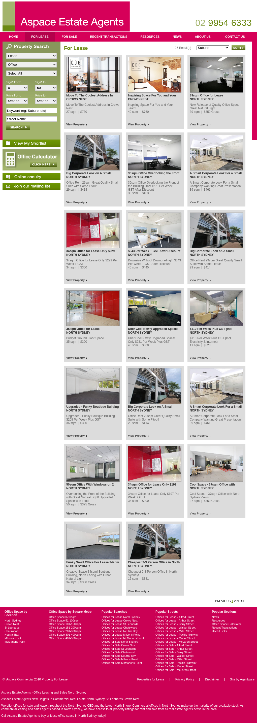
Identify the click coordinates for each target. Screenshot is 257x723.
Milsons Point (13, 638)
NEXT (241, 601)
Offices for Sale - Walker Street (174, 655)
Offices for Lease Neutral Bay (120, 631)
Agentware (247, 679)
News (177, 37)
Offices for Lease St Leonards (120, 624)
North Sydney (13, 620)
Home (13, 37)
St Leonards (12, 627)
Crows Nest (12, 624)
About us (203, 37)
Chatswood (11, 631)
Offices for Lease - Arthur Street (174, 620)
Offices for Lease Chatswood (119, 627)
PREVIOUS (223, 601)
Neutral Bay (12, 634)
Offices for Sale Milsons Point (120, 659)
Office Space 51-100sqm (64, 620)
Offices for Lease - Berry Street (174, 624)
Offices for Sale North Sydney (120, 641)
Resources (149, 37)
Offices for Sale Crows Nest (119, 645)
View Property (75, 124)
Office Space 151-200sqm (65, 627)
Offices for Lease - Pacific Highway (176, 634)
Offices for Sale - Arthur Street (173, 648)
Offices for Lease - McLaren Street (176, 641)
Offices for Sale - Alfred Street (173, 645)
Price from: (13, 95)
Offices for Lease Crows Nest (120, 620)
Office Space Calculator (226, 624)
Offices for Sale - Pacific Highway (175, 662)
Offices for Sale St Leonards (119, 648)
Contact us (235, 37)
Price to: (40, 95)
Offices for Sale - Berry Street (173, 652)
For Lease (40, 37)
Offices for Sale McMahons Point (122, 662)
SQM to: (40, 82)
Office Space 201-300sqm (65, 631)
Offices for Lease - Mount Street (175, 638)
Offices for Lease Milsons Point (121, 634)
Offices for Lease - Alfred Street (174, 616)
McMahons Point (15, 641)
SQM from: (13, 82)
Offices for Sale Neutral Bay (119, 655)
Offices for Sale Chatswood (118, 652)
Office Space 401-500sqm (65, 638)
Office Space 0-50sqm (62, 616)
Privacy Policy (184, 679)
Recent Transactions (108, 37)
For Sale (69, 37)
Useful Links (219, 631)
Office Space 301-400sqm (65, 634)
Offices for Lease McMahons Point (123, 638)
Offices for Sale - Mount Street (174, 666)
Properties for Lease (150, 679)
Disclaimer (212, 679)
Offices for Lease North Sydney (121, 616)
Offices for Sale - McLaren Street (175, 669)
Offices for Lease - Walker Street (175, 627)
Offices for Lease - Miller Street (174, 631)
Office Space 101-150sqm (65, 624)
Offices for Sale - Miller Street (173, 659)
